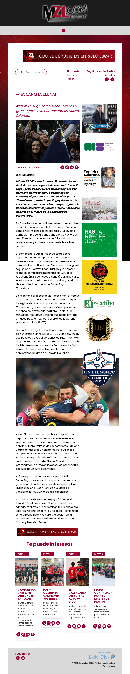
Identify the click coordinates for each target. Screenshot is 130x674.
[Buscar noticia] (35, 72)
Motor (98, 554)
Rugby (35, 167)
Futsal (22, 554)
